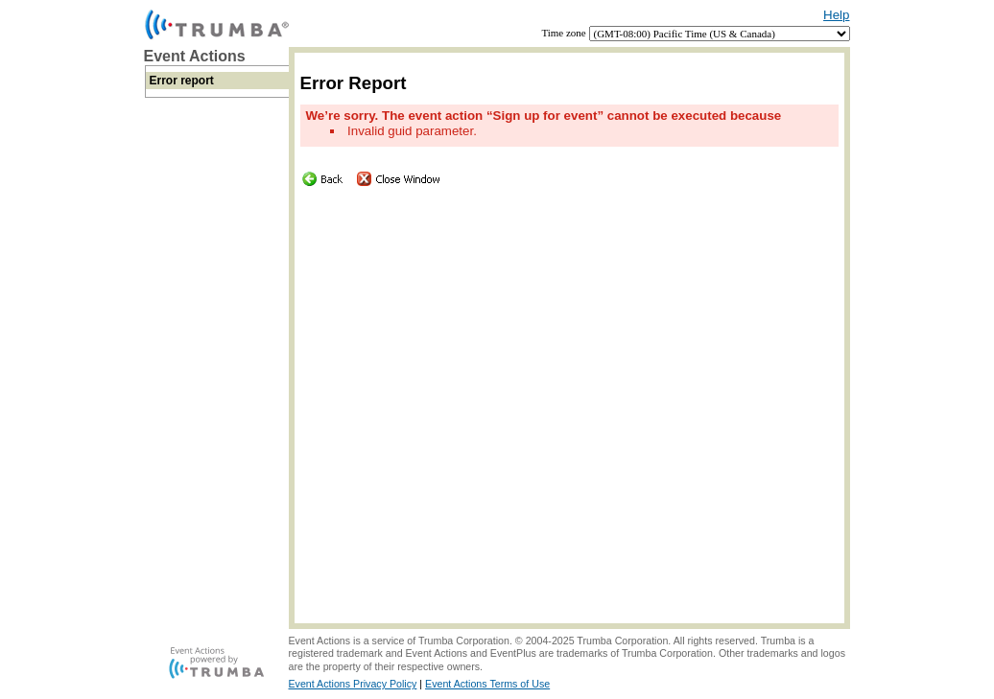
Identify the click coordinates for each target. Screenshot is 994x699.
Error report (182, 80)
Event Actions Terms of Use (487, 683)
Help (836, 15)
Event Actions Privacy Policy (353, 683)
